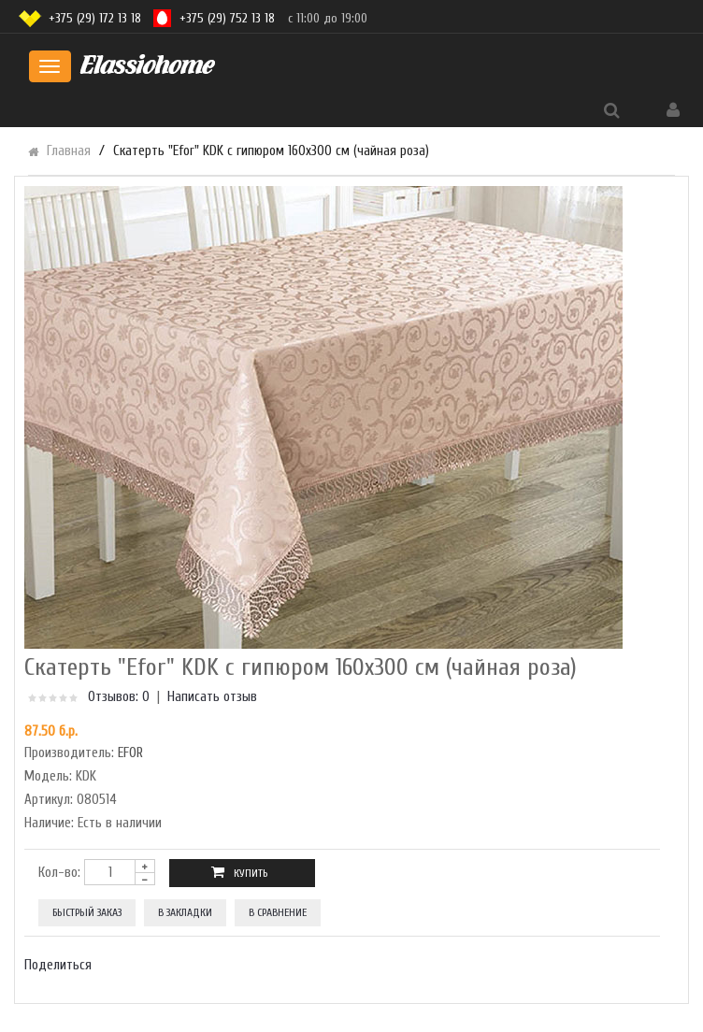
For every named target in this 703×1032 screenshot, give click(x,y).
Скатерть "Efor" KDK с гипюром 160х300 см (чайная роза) (271, 151)
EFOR (130, 753)
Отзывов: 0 (119, 697)
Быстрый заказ (87, 912)
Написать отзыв (212, 697)
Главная (69, 151)
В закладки (185, 912)
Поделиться (58, 965)
